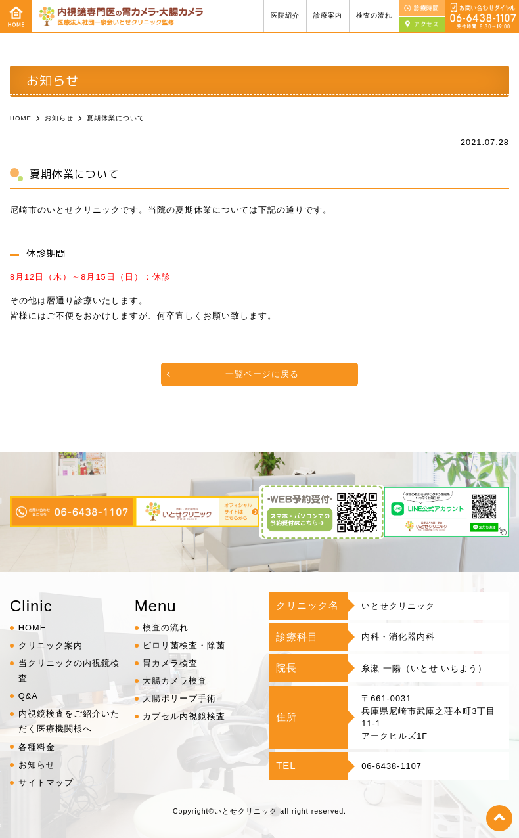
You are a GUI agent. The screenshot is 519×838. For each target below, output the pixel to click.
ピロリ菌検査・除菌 (184, 645)
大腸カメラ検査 (175, 681)
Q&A (28, 696)
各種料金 (36, 747)
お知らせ (36, 765)
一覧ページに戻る (262, 374)
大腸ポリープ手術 (179, 698)
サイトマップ (46, 782)
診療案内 (327, 15)
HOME (32, 627)
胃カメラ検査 (170, 663)
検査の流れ (374, 15)
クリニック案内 (50, 645)
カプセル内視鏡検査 (184, 716)
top (499, 818)
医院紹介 (285, 15)
